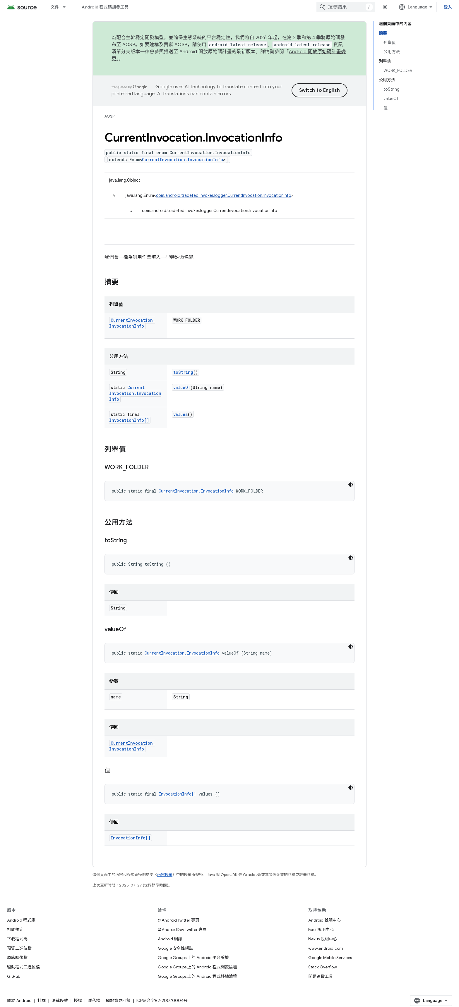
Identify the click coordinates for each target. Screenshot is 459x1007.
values (180, 414)
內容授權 (164, 874)
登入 (448, 7)
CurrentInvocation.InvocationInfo (182, 159)
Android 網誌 (170, 938)
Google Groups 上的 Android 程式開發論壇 (197, 967)
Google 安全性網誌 (175, 948)
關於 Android (19, 1000)
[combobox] (345, 7)
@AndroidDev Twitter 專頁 (182, 929)
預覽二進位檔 (19, 948)
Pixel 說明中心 (321, 929)
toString (183, 372)
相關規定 (15, 929)
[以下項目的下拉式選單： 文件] (67, 7)
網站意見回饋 (118, 1000)
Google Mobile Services (330, 957)
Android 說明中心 (324, 920)
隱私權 (94, 1000)
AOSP (109, 116)
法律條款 (60, 1000)
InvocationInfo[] (129, 420)
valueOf (181, 387)
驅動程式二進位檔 (23, 967)
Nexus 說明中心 (322, 938)
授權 (78, 1000)
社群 (41, 1000)
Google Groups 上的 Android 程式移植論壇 (197, 976)
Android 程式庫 (21, 920)
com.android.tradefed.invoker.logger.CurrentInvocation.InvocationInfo (223, 195)
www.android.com (325, 948)
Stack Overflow (322, 967)
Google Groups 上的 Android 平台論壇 (193, 957)
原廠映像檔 (17, 957)
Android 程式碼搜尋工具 (105, 7)
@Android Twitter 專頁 (178, 920)
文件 (55, 7)
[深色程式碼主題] (350, 484)
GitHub (13, 976)
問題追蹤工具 (320, 976)
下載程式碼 (17, 938)
